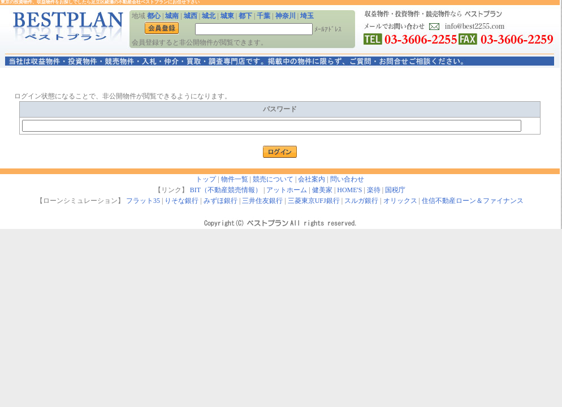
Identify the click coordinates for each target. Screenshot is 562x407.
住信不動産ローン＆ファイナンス (473, 201)
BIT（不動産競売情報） (226, 190)
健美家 (322, 190)
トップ (206, 179)
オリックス (400, 201)
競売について (273, 179)
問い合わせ (347, 179)
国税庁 (395, 190)
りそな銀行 (181, 201)
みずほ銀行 (220, 201)
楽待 (374, 190)
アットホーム (286, 190)
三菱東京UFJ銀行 (314, 201)
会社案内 (311, 179)
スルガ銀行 (361, 201)
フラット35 (143, 201)
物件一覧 (234, 179)
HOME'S (349, 190)
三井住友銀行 (262, 201)
